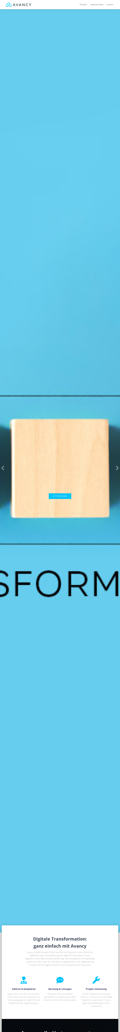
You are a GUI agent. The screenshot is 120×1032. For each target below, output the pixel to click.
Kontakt (110, 5)
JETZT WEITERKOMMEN (60, 496)
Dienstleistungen (96, 5)
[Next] (117, 468)
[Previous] (3, 468)
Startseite (83, 5)
